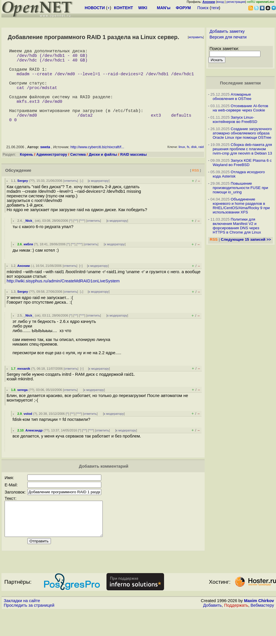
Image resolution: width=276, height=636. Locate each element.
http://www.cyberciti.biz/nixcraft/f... (97, 165)
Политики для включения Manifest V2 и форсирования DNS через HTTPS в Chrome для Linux (237, 225)
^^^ (82, 239)
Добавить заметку (227, 31)
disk (194, 165)
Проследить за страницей (29, 630)
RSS (195, 188)
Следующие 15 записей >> (246, 239)
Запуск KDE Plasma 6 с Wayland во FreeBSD (242, 162)
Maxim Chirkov (259, 626)
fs (188, 165)
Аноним (23, 284)
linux (181, 165)
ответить (70, 199)
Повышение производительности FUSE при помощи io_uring (240, 187)
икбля (28, 262)
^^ (75, 239)
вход (220, 1)
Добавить (212, 630)
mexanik (23, 387)
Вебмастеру (262, 630)
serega (22, 408)
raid (201, 165)
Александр (34, 448)
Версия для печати (228, 37)
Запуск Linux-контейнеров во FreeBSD (235, 119)
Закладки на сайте (22, 626)
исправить (196, 37)
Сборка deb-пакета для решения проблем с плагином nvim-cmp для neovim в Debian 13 (242, 148)
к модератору (99, 199)
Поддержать (236, 630)
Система (78, 173)
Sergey (22, 199)
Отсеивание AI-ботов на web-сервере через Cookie (240, 108)
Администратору (51, 173)
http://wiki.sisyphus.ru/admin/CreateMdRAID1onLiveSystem (63, 299)
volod (28, 432)
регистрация (235, 1)
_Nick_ (29, 239)
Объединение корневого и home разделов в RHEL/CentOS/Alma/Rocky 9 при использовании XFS (241, 205)
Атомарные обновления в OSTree (232, 96)
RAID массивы (133, 173)
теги (215, 7)
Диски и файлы (103, 173)
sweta (45, 165)
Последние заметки (240, 83)
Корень (26, 173)
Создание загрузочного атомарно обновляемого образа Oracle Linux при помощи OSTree (242, 133)
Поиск (203, 7)
